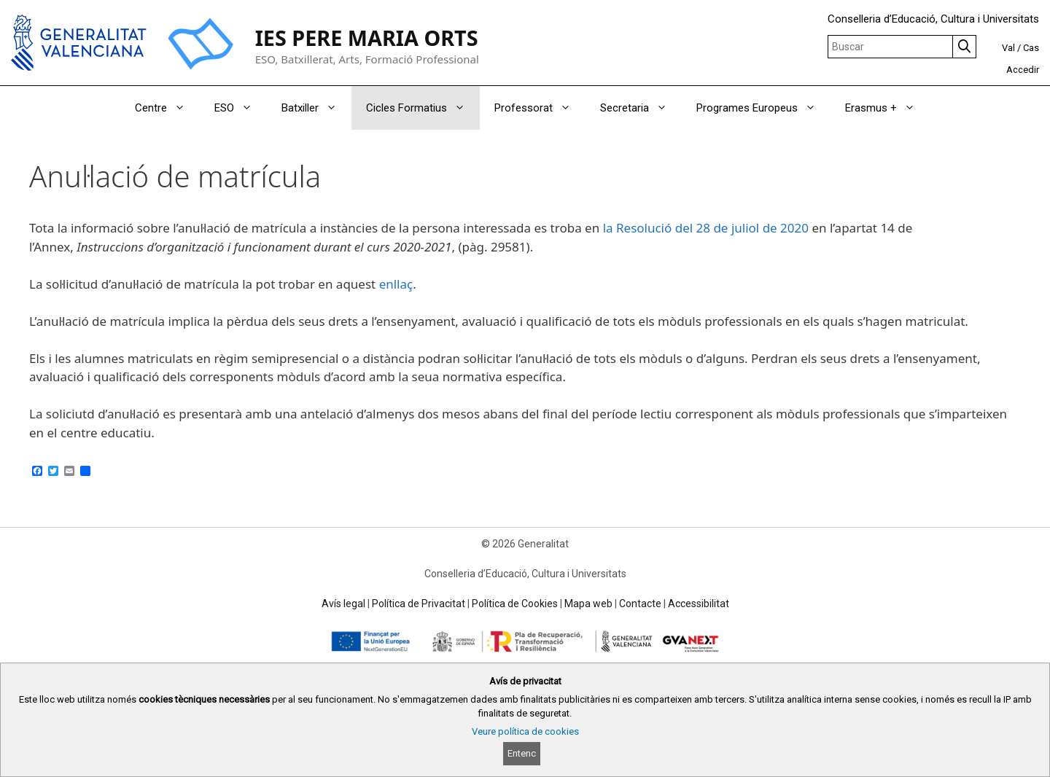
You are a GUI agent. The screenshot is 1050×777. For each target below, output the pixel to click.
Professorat (540, 108)
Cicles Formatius (423, 108)
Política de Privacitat (418, 603)
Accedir (1022, 69)
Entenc (522, 753)
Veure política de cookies (525, 731)
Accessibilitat (698, 603)
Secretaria (641, 108)
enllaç (396, 284)
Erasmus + (887, 108)
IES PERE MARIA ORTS (366, 37)
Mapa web (588, 603)
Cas (1031, 47)
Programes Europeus (763, 108)
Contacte (640, 603)
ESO (240, 108)
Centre (167, 108)
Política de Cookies (515, 603)
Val (1008, 47)
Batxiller (316, 108)
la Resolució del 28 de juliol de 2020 (706, 227)
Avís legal (343, 603)
